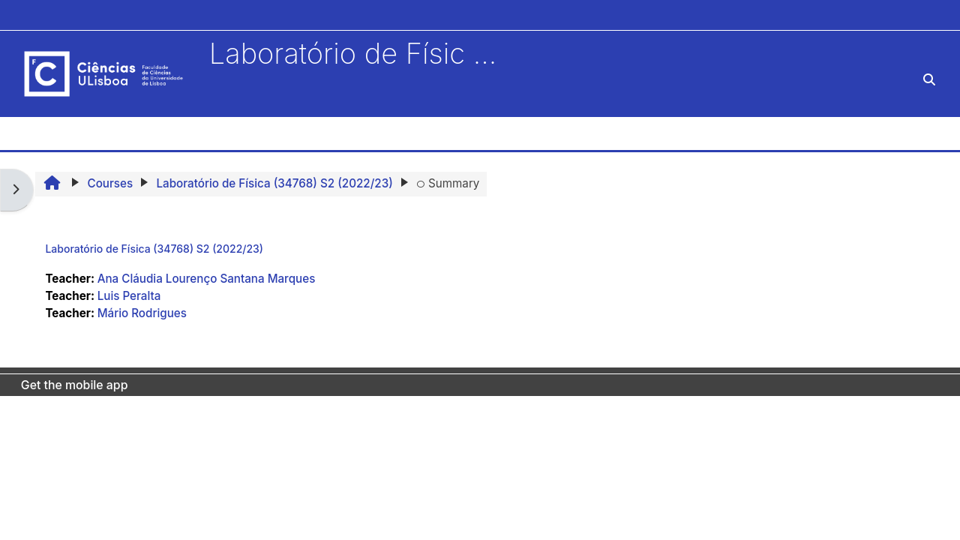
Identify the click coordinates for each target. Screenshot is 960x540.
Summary (447, 183)
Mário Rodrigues (142, 313)
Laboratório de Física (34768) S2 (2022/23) (154, 248)
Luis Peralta (129, 296)
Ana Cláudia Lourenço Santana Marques (207, 279)
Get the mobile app (74, 385)
